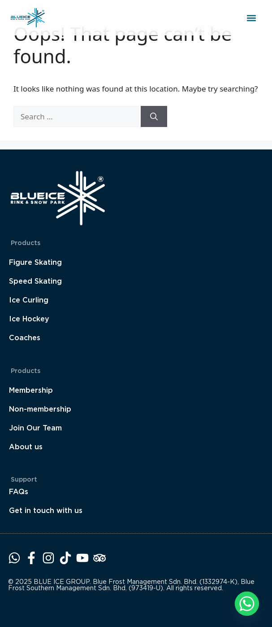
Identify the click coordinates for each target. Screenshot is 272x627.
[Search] (154, 116)
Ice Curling (28, 300)
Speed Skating (35, 281)
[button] (251, 17)
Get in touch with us (45, 510)
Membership (31, 390)
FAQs (18, 491)
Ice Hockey (29, 319)
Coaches (24, 337)
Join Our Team (35, 428)
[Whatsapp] (247, 604)
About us (26, 447)
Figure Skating (35, 262)
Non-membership (40, 409)
